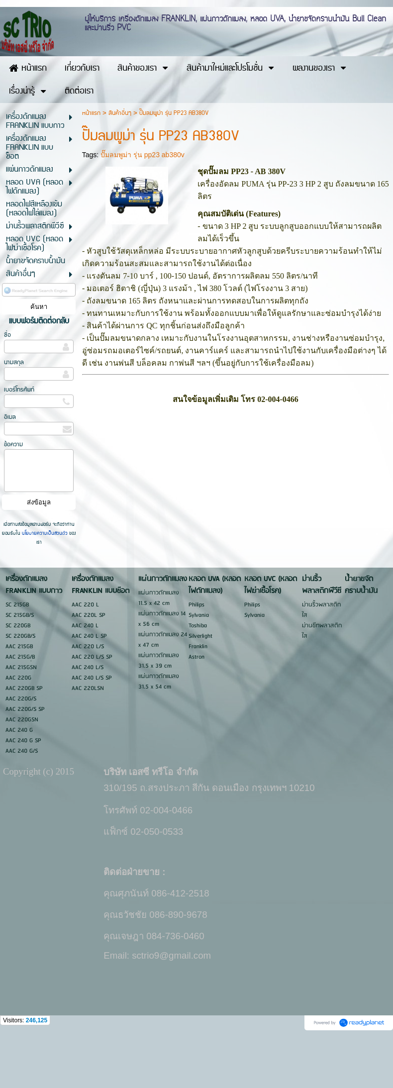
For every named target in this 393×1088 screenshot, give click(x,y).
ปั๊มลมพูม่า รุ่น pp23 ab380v (142, 208)
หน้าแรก (91, 166)
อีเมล (10, 470)
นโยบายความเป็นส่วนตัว (44, 587)
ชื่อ (7, 388)
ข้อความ (13, 498)
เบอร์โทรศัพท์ (19, 443)
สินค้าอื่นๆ (119, 166)
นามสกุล (14, 415)
